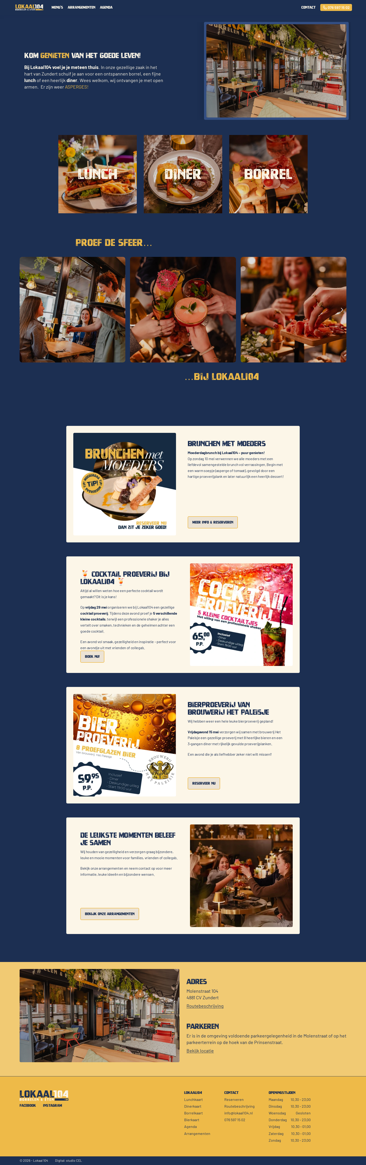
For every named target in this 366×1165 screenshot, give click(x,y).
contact (308, 7)
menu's (57, 7)
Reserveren (234, 1099)
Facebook (28, 1105)
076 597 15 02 (234, 1119)
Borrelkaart (193, 1113)
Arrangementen (197, 1133)
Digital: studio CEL (68, 1160)
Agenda (106, 7)
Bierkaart (191, 1119)
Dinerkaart (192, 1106)
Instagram (52, 1105)
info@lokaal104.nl (238, 1113)
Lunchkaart (193, 1099)
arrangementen (81, 7)
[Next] (341, 309)
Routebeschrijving (239, 1106)
